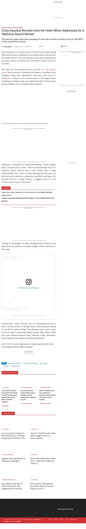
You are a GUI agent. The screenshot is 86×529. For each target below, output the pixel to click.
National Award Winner (31, 363)
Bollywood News (15, 28)
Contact (56, 519)
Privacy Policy (73, 519)
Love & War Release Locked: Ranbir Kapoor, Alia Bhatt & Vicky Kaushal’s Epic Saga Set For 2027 (28, 395)
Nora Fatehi (43, 363)
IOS (12, 344)
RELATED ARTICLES (10, 373)
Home (4, 28)
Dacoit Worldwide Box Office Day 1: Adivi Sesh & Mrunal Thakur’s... (42, 461)
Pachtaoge (6, 366)
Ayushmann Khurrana (14, 363)
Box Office (6, 387)
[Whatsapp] (10, 359)
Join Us (39, 46)
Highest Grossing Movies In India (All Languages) (14, 459)
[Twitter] (7, 359)
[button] (64, 46)
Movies (37, 519)
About (50, 519)
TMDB (19, 521)
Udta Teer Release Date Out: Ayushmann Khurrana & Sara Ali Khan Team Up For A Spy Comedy (47, 395)
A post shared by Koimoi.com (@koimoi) (29, 316)
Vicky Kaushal (15, 366)
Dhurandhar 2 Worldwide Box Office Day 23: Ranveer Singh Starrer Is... (42, 486)
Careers (61, 519)
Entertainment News (9, 480)
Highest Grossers (8, 454)
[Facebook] (3, 359)
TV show (5, 521)
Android (5, 344)
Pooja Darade (7, 46)
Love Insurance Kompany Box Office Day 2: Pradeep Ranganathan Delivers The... (14, 435)
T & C (66, 519)
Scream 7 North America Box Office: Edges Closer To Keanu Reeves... (43, 435)
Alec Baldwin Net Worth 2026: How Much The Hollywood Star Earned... (12, 486)
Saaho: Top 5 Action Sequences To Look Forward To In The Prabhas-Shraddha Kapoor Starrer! (27, 193)
